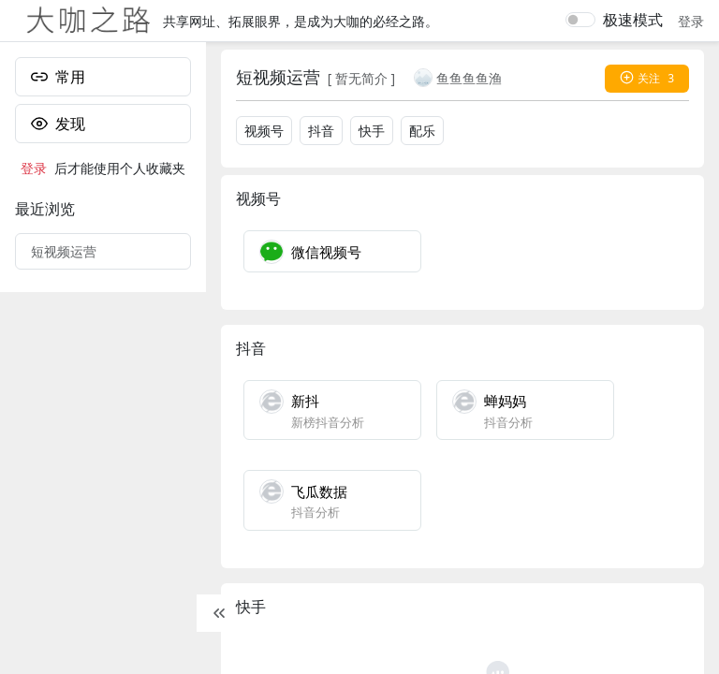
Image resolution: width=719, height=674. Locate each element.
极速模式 (633, 19)
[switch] (580, 19)
